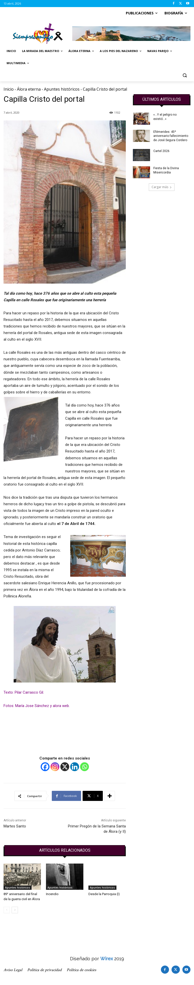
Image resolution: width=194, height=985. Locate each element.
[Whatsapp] (84, 766)
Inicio (9, 89)
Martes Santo (15, 826)
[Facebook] (45, 766)
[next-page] (15, 910)
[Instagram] (55, 766)
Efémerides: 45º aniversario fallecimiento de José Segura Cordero (170, 136)
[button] (184, 75)
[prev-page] (7, 910)
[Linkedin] (74, 766)
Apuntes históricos (62, 89)
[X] (64, 766)
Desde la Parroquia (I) (104, 894)
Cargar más (162, 187)
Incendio (52, 894)
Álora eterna (29, 89)
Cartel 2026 (161, 151)
